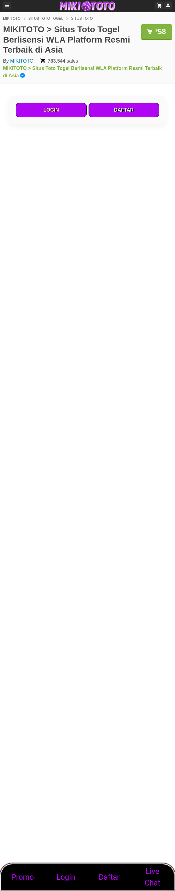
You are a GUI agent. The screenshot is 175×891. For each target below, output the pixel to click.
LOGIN (51, 109)
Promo (22, 877)
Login (66, 877)
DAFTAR (124, 109)
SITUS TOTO (82, 18)
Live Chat (152, 877)
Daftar (109, 877)
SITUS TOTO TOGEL (45, 18)
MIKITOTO (12, 18)
